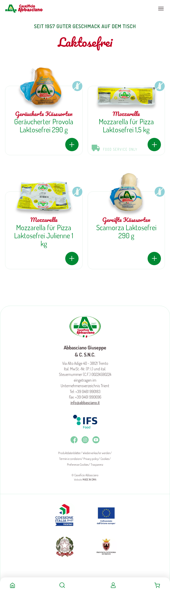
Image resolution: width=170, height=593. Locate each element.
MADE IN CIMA (89, 479)
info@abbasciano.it (85, 402)
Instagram (85, 439)
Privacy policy (90, 459)
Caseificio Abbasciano (24, 9)
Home (12, 585)
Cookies (104, 459)
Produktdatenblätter (69, 453)
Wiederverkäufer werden (96, 453)
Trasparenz (97, 464)
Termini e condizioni (70, 459)
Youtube (95, 439)
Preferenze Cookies (78, 464)
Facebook (74, 439)
